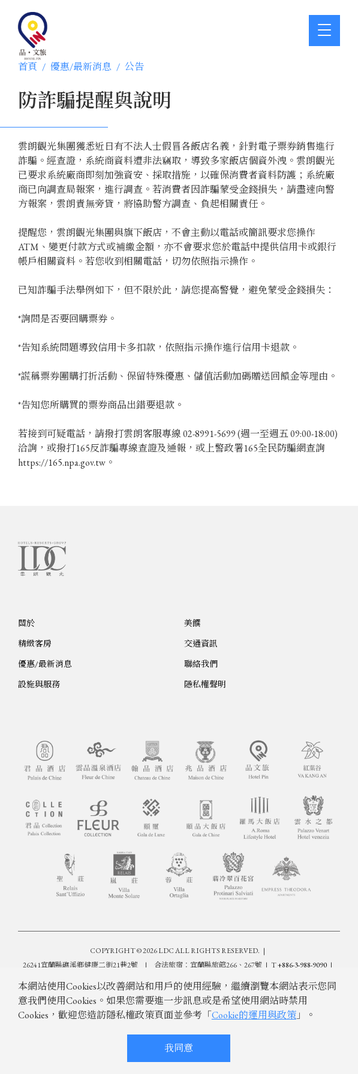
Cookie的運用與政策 (254, 1015)
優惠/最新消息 (81, 66)
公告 (134, 66)
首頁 (27, 66)
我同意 (178, 1048)
